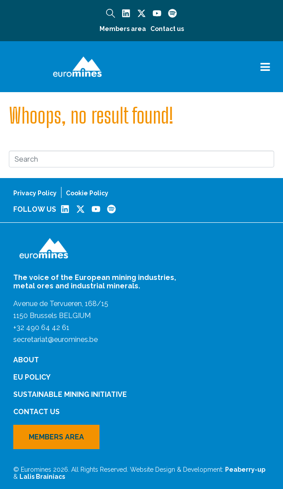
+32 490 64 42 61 (41, 327)
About (26, 360)
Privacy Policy (35, 193)
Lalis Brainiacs (42, 476)
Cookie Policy (87, 193)
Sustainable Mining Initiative (70, 394)
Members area (122, 28)
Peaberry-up (245, 469)
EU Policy (31, 377)
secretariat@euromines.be (55, 339)
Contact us (167, 28)
